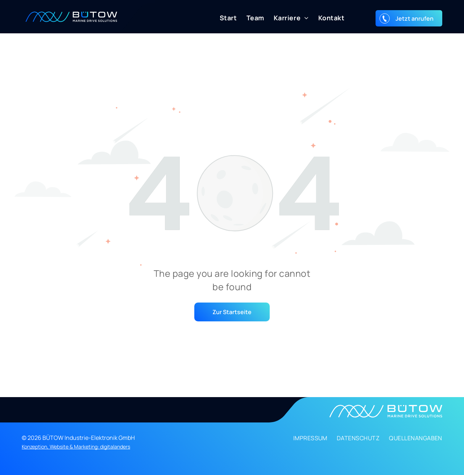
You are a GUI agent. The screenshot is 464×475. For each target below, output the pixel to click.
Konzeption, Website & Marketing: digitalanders (76, 446)
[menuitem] (223, 18)
